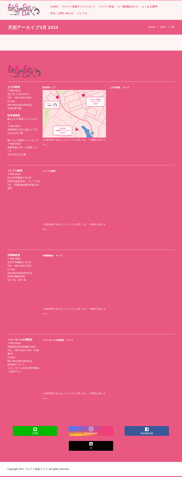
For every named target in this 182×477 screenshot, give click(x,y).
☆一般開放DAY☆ (127, 6)
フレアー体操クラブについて (78, 6)
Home (152, 26)
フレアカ (82, 13)
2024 (163, 26)
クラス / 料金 (106, 6)
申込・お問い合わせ (61, 13)
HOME (54, 6)
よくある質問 (149, 6)
